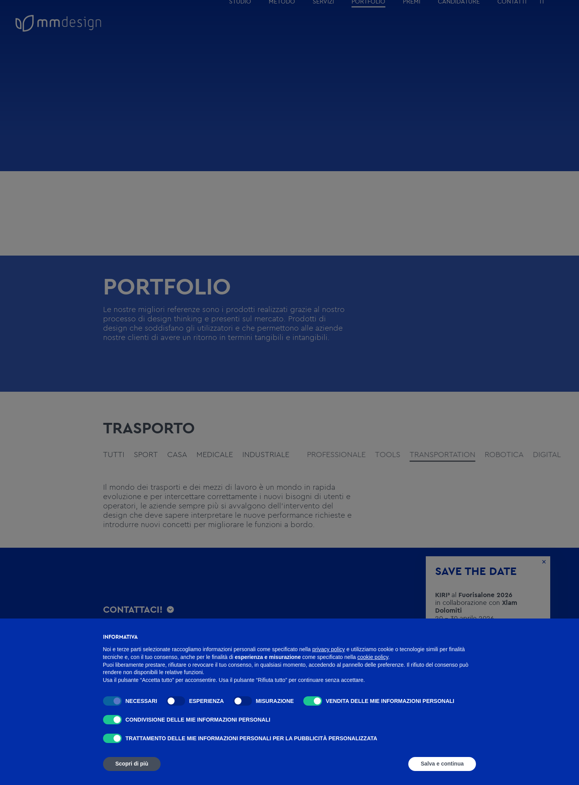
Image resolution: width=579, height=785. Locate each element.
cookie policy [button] (372, 657)
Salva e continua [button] (442, 763)
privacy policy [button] (328, 649)
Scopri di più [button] (132, 763)
